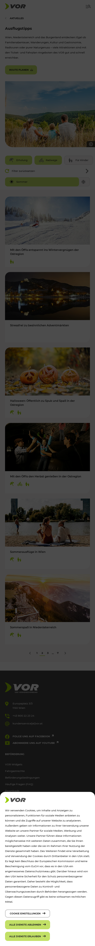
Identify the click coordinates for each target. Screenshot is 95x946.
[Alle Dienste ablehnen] (27, 924)
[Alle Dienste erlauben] (27, 936)
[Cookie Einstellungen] (27, 913)
